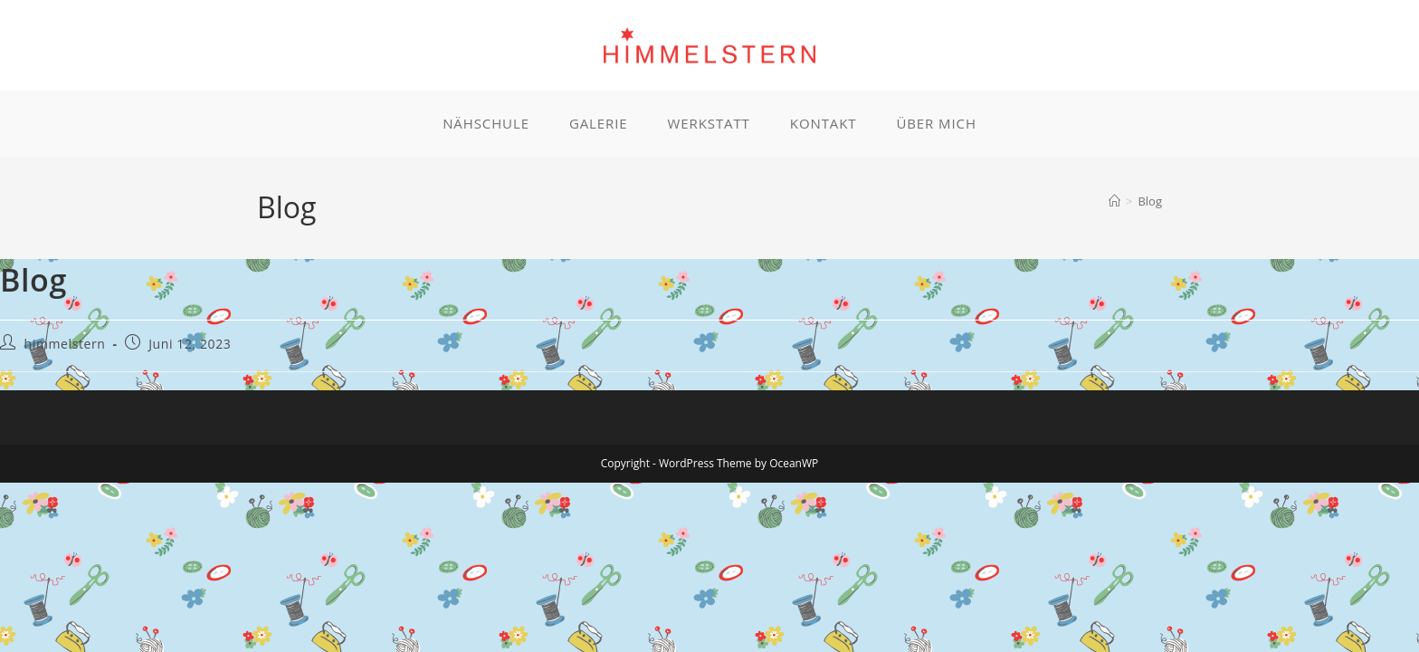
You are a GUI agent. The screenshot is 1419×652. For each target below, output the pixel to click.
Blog (1150, 201)
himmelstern (65, 343)
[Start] (1114, 201)
